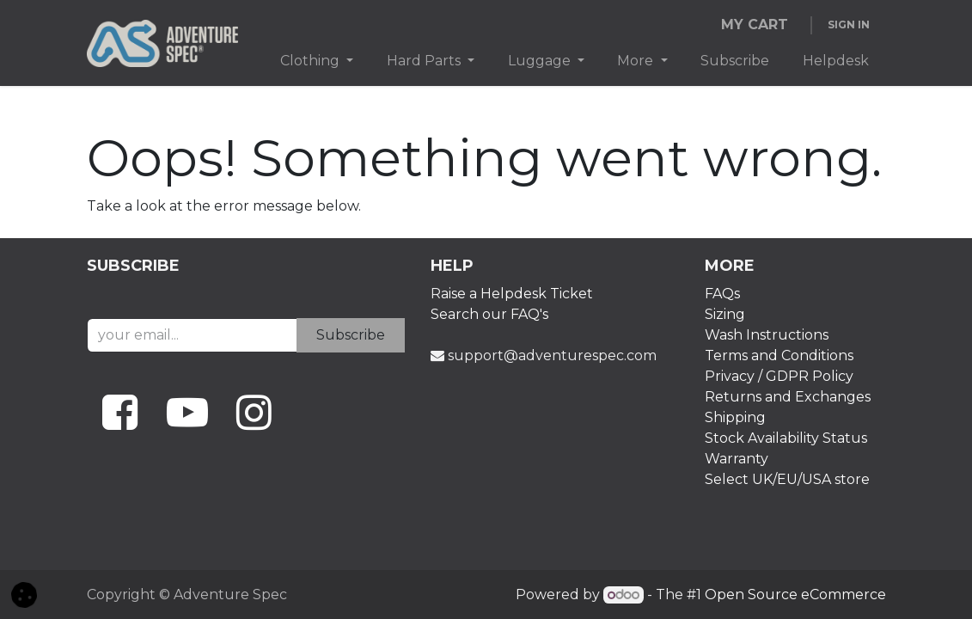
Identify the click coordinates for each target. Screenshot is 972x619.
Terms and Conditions (779, 355)
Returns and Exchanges (788, 397)
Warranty (738, 458)
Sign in (849, 24)
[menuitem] (317, 61)
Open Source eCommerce (795, 594)
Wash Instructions (766, 335)
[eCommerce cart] (755, 25)
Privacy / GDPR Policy (779, 376)
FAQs (722, 293)
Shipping (735, 417)
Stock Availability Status (786, 438)
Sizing (725, 314)
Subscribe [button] (350, 335)
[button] (24, 593)
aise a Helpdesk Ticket (517, 293)
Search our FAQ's (489, 314)
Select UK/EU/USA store (789, 479)
